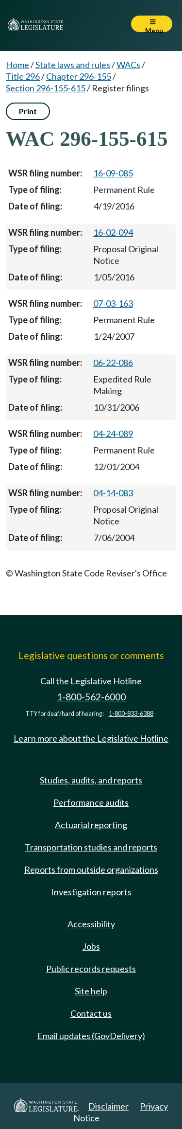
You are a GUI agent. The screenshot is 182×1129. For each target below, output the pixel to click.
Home (17, 64)
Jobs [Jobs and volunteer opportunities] (91, 946)
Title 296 (23, 76)
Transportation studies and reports (91, 847)
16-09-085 (113, 173)
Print (28, 111)
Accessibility (91, 924)
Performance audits (91, 802)
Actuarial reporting (91, 824)
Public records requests (91, 968)
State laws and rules (72, 64)
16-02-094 (113, 232)
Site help (91, 991)
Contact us (91, 1013)
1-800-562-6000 (91, 696)
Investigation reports (91, 891)
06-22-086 (113, 362)
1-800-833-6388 (131, 713)
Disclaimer (108, 1106)
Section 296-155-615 (45, 88)
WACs (128, 64)
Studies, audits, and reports (91, 780)
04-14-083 (113, 492)
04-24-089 (113, 433)
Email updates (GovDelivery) (91, 1035)
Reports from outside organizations (91, 869)
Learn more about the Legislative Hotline (91, 738)
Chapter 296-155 (78, 76)
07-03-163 (113, 303)
